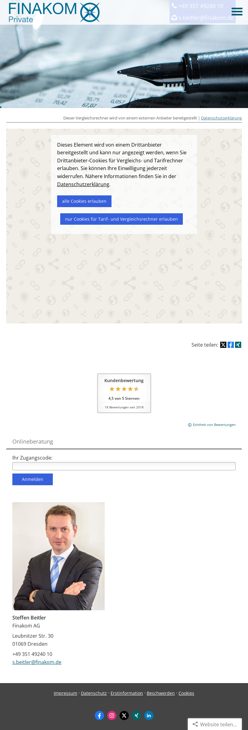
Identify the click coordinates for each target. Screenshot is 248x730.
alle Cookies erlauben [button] (84, 201)
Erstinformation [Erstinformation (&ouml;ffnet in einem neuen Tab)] (127, 693)
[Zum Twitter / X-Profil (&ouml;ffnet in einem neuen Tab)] (124, 715)
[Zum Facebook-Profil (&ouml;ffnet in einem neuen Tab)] (99, 715)
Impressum (65, 693)
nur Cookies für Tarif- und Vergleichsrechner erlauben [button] (121, 219)
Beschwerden (161, 693)
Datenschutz (94, 693)
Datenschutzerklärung (221, 118)
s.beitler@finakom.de (36, 661)
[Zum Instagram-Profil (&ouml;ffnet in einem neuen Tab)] (111, 715)
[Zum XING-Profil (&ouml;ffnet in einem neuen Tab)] (136, 715)
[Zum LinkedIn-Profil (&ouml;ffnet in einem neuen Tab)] (148, 715)
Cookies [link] (186, 693)
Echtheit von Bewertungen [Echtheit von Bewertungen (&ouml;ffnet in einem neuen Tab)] (214, 424)
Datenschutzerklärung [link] (83, 184)
